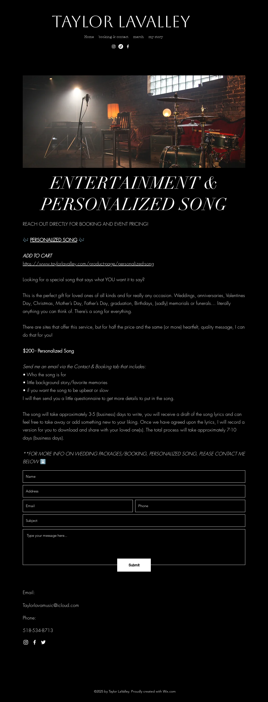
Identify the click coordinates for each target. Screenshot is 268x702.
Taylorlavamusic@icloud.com (51, 605)
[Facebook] (127, 46)
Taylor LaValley (121, 21)
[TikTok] (120, 46)
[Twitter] (43, 642)
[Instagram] (113, 46)
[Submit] (134, 565)
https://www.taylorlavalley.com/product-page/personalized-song (88, 263)
